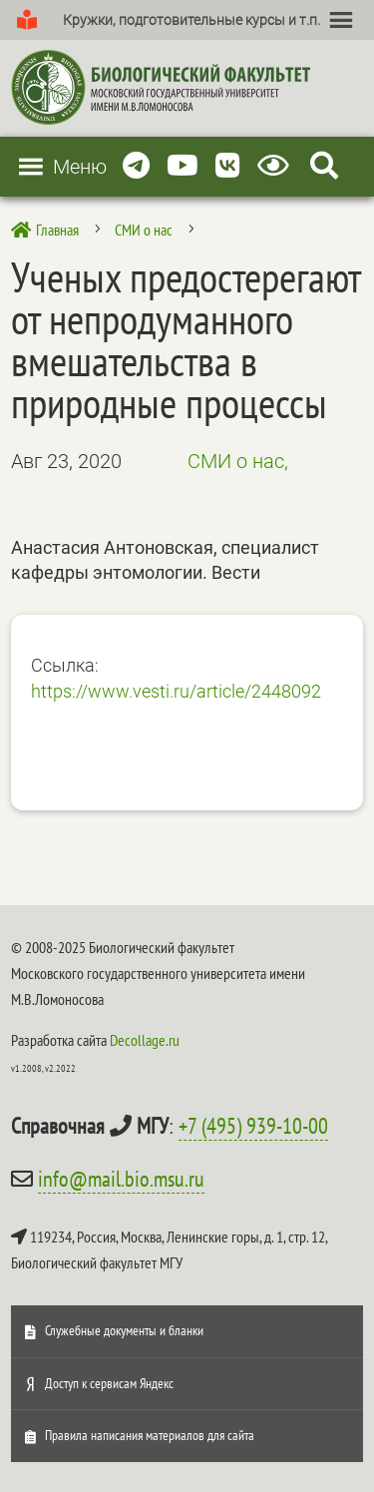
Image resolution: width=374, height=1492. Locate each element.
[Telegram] (136, 166)
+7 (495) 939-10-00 (253, 1126)
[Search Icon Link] (324, 166)
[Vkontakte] (227, 166)
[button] (191, 20)
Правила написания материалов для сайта (149, 1435)
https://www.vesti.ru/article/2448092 (176, 691)
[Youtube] (182, 166)
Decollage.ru (145, 1040)
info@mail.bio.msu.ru (121, 1179)
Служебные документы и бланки (124, 1330)
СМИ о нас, (237, 461)
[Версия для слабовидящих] (276, 166)
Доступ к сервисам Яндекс (109, 1383)
